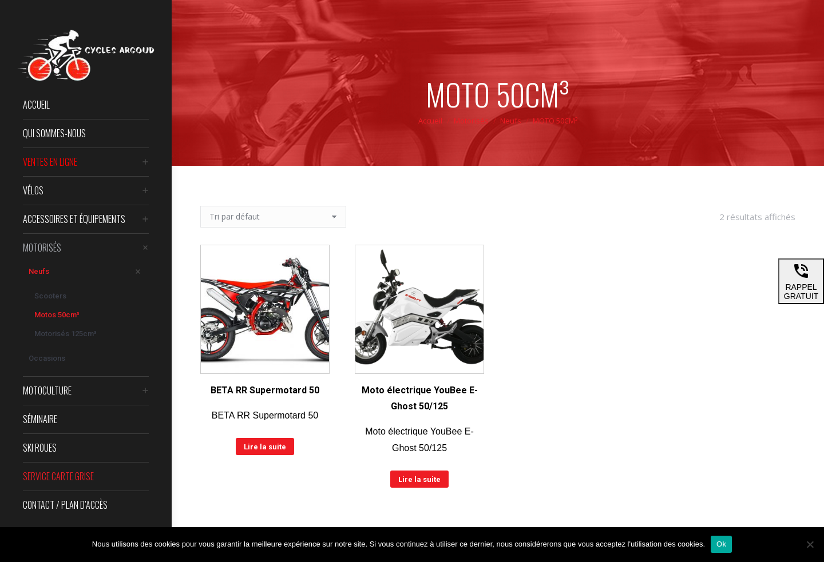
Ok (721, 544)
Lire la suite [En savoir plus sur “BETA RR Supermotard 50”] (265, 447)
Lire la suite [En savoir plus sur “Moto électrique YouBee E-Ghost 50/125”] (419, 479)
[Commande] (273, 217)
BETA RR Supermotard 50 (265, 390)
